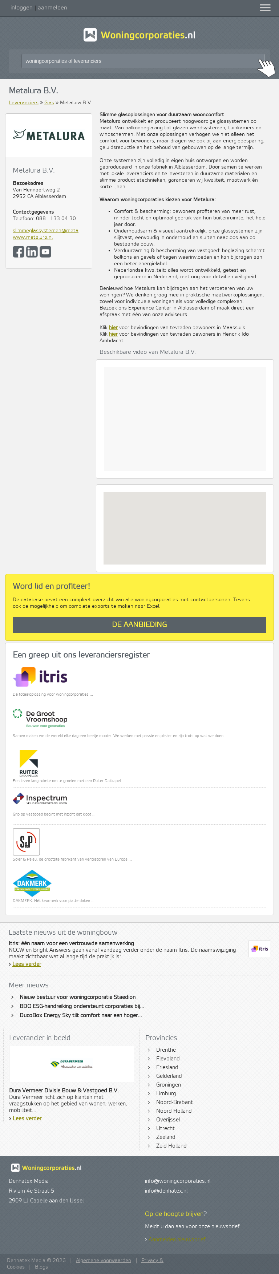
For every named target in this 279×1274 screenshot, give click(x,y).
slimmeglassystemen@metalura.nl (49, 230)
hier (113, 327)
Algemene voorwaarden (103, 1260)
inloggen (22, 7)
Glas (49, 103)
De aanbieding (139, 625)
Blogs (41, 1267)
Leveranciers (24, 103)
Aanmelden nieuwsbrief (177, 1240)
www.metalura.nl (33, 237)
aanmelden (52, 7)
